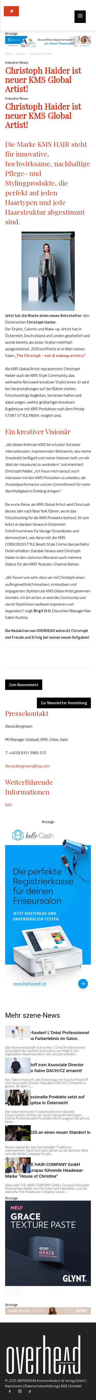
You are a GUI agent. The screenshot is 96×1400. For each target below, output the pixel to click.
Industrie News (40, 54)
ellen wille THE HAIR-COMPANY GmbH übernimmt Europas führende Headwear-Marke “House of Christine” (44, 1170)
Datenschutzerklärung (41, 1386)
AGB (64, 1386)
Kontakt (75, 1386)
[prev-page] (8, 1290)
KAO (8, 805)
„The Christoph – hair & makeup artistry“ (50, 355)
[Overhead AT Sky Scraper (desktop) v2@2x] (48, 908)
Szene (21, 54)
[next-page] (16, 1290)
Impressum (13, 1386)
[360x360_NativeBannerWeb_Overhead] (48, 1284)
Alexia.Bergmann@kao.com (27, 766)
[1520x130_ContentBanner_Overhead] (48, 1313)
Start (8, 54)
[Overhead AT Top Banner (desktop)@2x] (48, 45)
